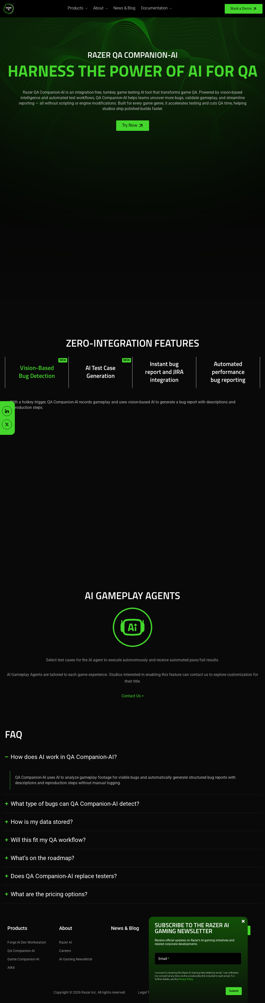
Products (75, 8)
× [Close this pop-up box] (243, 921)
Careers (65, 951)
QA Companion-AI (21, 951)
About (98, 8)
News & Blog (124, 8)
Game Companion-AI (23, 959)
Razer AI (65, 942)
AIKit (11, 968)
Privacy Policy (185, 979)
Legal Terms (147, 992)
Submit (233, 991)
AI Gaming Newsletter (75, 959)
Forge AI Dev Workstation (26, 942)
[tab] (37, 372)
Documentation (154, 8)
